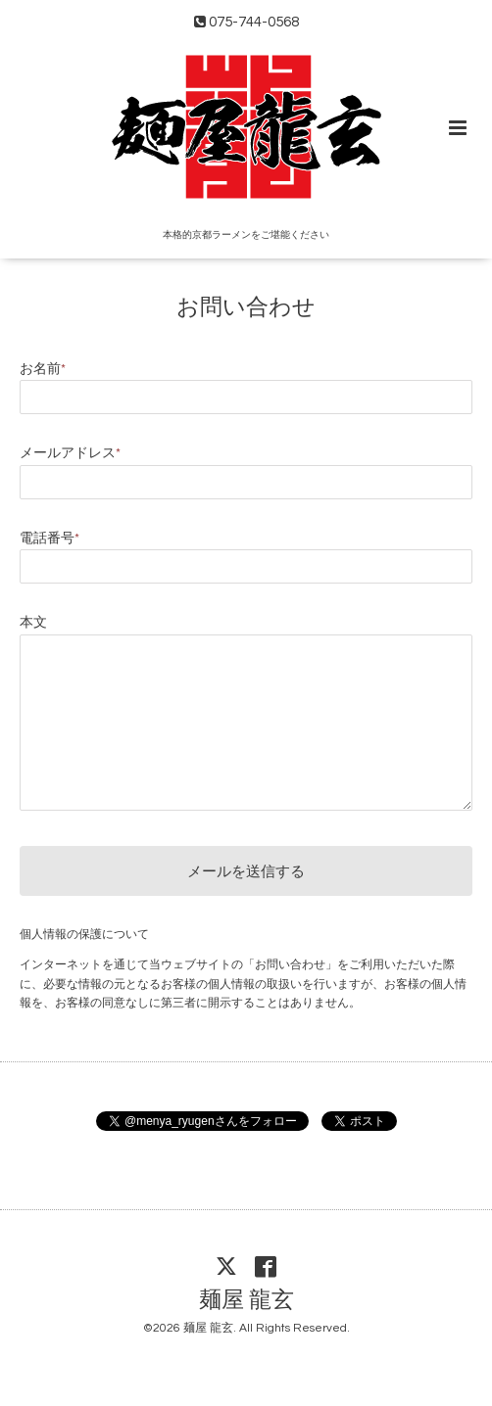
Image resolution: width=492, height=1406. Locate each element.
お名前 (43, 369)
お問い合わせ (246, 308)
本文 (33, 623)
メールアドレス (70, 453)
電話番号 (49, 538)
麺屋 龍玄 (246, 1300)
